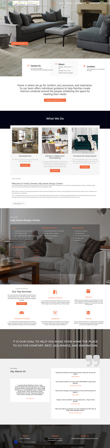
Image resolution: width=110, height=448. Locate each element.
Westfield (36, 250)
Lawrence (18, 255)
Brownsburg (19, 262)
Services (69, 3)
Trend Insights (80, 3)
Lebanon (36, 260)
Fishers (35, 262)
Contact (92, 3)
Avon (34, 264)
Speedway (18, 252)
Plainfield (18, 259)
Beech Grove (19, 250)
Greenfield (36, 255)
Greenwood (18, 257)
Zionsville (18, 264)
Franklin (35, 252)
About (61, 3)
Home (54, 3)
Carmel (17, 267)
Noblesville (36, 257)
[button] (19, 43)
